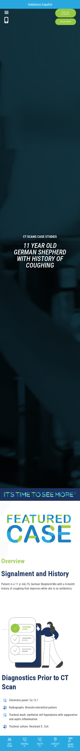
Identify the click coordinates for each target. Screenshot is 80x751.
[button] (6, 13)
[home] (31, 15)
